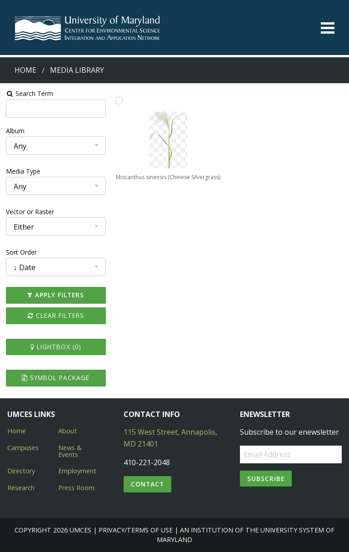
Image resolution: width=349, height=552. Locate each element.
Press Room (76, 487)
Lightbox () (55, 346)
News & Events (70, 450)
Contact (147, 484)
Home (25, 70)
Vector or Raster (30, 211)
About (67, 431)
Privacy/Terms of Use (136, 530)
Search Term (30, 93)
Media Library (77, 70)
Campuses (23, 447)
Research (21, 487)
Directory (21, 471)
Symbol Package (56, 377)
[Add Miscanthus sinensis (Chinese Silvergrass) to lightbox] (118, 100)
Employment (77, 471)
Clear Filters (56, 315)
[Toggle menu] (327, 28)
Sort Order (21, 252)
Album (15, 130)
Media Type (23, 171)
